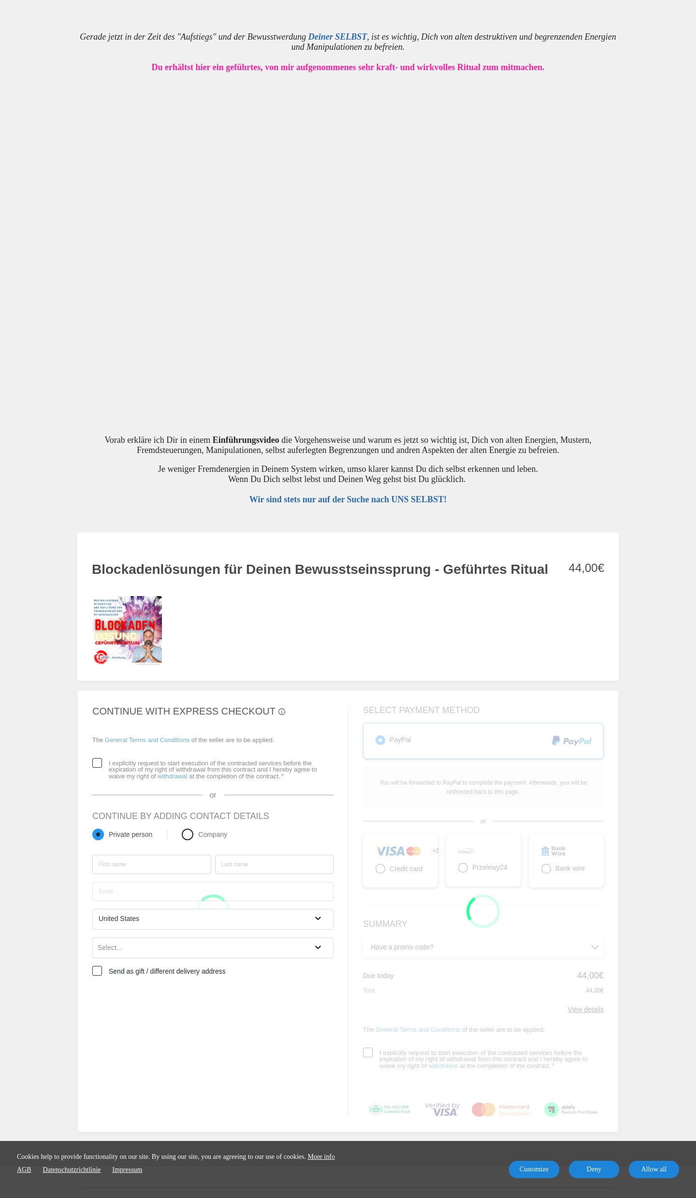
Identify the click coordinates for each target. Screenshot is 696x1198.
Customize (534, 1169)
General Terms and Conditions (147, 740)
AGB (24, 1169)
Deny (594, 1169)
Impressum (127, 1169)
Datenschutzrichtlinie (72, 1169)
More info (321, 1156)
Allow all (654, 1169)
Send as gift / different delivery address (167, 971)
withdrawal (172, 776)
